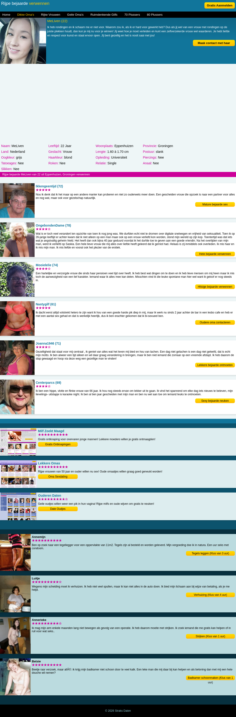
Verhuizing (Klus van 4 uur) (210, 594)
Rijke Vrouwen (50, 14)
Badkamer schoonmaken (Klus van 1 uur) (210, 678)
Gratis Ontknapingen (58, 444)
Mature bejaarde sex (214, 204)
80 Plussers (154, 14)
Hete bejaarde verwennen (215, 254)
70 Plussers (132, 14)
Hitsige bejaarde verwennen (215, 286)
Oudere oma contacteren (215, 322)
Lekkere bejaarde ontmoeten (215, 365)
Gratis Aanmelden (220, 5)
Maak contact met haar (214, 43)
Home (6, 14)
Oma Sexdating (58, 476)
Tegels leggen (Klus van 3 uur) (210, 553)
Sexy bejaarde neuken (215, 400)
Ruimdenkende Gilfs (103, 14)
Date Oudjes (58, 508)
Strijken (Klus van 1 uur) (210, 636)
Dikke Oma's (25, 14)
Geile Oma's (75, 14)
